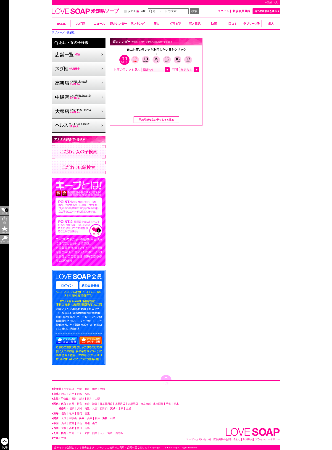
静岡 (79, 413)
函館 (102, 389)
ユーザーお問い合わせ (198, 439)
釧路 (94, 389)
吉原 (71, 404)
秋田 (63, 394)
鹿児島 (119, 433)
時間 (175, 69)
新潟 (81, 398)
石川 (73, 398)
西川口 (104, 408)
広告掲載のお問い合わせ (227, 439)
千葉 (168, 404)
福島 (87, 394)
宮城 (79, 394)
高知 (71, 428)
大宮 (94, 408)
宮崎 (110, 433)
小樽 (79, 389)
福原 (97, 418)
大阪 (63, 418)
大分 (102, 433)
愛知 (63, 413)
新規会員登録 (241, 11)
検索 (194, 11)
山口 (94, 423)
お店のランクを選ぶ (127, 69)
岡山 (79, 423)
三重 (87, 413)
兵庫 (89, 418)
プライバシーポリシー (267, 439)
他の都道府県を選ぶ (265, 11)
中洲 (71, 433)
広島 (71, 423)
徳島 (87, 428)
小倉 (79, 433)
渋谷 (94, 404)
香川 (79, 428)
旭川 (87, 389)
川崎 (79, 408)
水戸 (120, 408)
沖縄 (63, 438)
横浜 (71, 408)
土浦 (128, 408)
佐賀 (87, 433)
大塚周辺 (133, 404)
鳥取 (63, 423)
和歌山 (73, 418)
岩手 (71, 394)
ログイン (223, 11)
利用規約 (248, 439)
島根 (87, 423)
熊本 (94, 433)
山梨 (97, 398)
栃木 (176, 404)
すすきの (69, 389)
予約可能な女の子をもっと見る (156, 119)
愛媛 (63, 428)
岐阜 (71, 413)
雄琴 (112, 418)
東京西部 (158, 404)
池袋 (87, 404)
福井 (89, 398)
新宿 (79, 404)
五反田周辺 (106, 404)
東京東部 (146, 404)
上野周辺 (120, 404)
